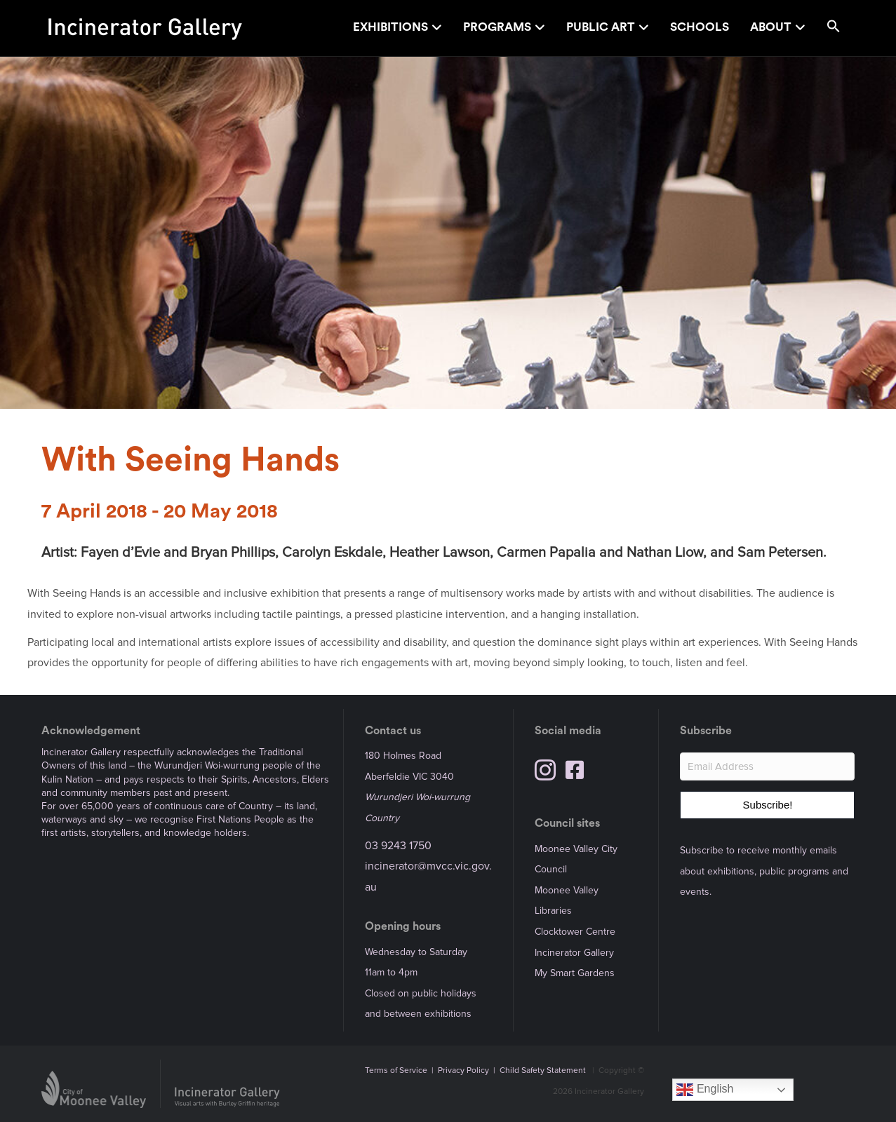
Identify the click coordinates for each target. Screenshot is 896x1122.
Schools (699, 27)
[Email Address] (767, 766)
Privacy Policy (463, 1070)
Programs (497, 27)
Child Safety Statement (543, 1070)
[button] (833, 28)
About (770, 27)
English (704, 1089)
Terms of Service (396, 1070)
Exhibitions (390, 27)
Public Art (600, 27)
